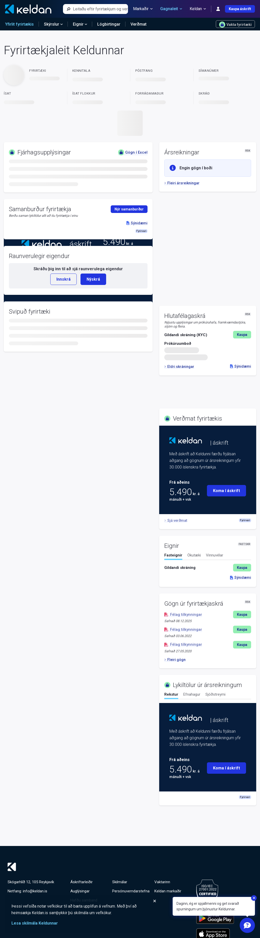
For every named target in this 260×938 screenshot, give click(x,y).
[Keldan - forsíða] (28, 9)
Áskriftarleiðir (81, 882)
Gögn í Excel (133, 152)
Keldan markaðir (167, 891)
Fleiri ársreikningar (182, 183)
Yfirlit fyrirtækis (19, 24)
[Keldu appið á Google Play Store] (215, 918)
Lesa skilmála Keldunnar (34, 923)
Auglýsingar (80, 891)
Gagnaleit (171, 9)
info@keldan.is (35, 891)
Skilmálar (119, 882)
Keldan (198, 9)
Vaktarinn (162, 882)
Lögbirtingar (108, 24)
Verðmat (139, 24)
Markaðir (143, 9)
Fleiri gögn (175, 660)
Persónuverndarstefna (131, 891)
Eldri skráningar (179, 367)
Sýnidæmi (240, 366)
